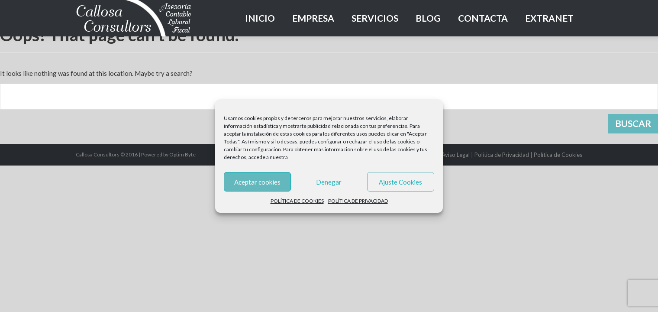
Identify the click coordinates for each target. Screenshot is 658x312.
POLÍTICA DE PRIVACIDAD (358, 201)
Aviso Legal (456, 154)
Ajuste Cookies (400, 182)
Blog (428, 18)
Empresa (313, 18)
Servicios (375, 18)
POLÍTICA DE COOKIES (297, 201)
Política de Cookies (558, 154)
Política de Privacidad (501, 154)
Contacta (483, 18)
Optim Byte (182, 154)
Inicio (260, 18)
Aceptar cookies (257, 182)
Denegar (329, 182)
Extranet (549, 18)
